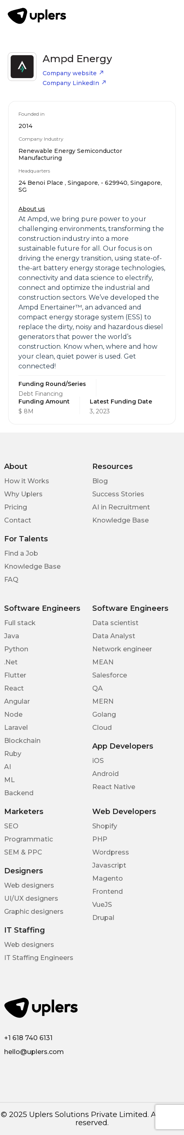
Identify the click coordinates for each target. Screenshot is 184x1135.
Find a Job (21, 553)
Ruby (12, 754)
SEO (11, 826)
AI (7, 767)
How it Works (26, 481)
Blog (100, 481)
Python (16, 649)
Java (11, 636)
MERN (103, 701)
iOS (98, 761)
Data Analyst (113, 636)
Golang (104, 714)
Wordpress (110, 852)
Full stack (20, 623)
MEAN (103, 662)
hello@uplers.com (34, 1052)
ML (9, 780)
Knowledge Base (120, 520)
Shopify (104, 826)
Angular (17, 701)
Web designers (29, 885)
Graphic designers (34, 911)
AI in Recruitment (121, 507)
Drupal (103, 918)
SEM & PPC (23, 852)
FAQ (11, 579)
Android (105, 774)
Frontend (107, 891)
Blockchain (22, 741)
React (14, 688)
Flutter (15, 675)
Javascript (109, 865)
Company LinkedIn (75, 83)
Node (13, 714)
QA (97, 688)
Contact (17, 520)
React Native (113, 787)
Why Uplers (23, 494)
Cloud (102, 727)
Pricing (15, 507)
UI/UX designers (31, 898)
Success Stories (118, 494)
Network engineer (122, 649)
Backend (19, 793)
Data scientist (115, 623)
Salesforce (109, 675)
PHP (99, 839)
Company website (73, 73)
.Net (11, 662)
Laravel (16, 727)
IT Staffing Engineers (38, 958)
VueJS (102, 904)
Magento (107, 878)
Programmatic (28, 839)
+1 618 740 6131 (28, 1038)
